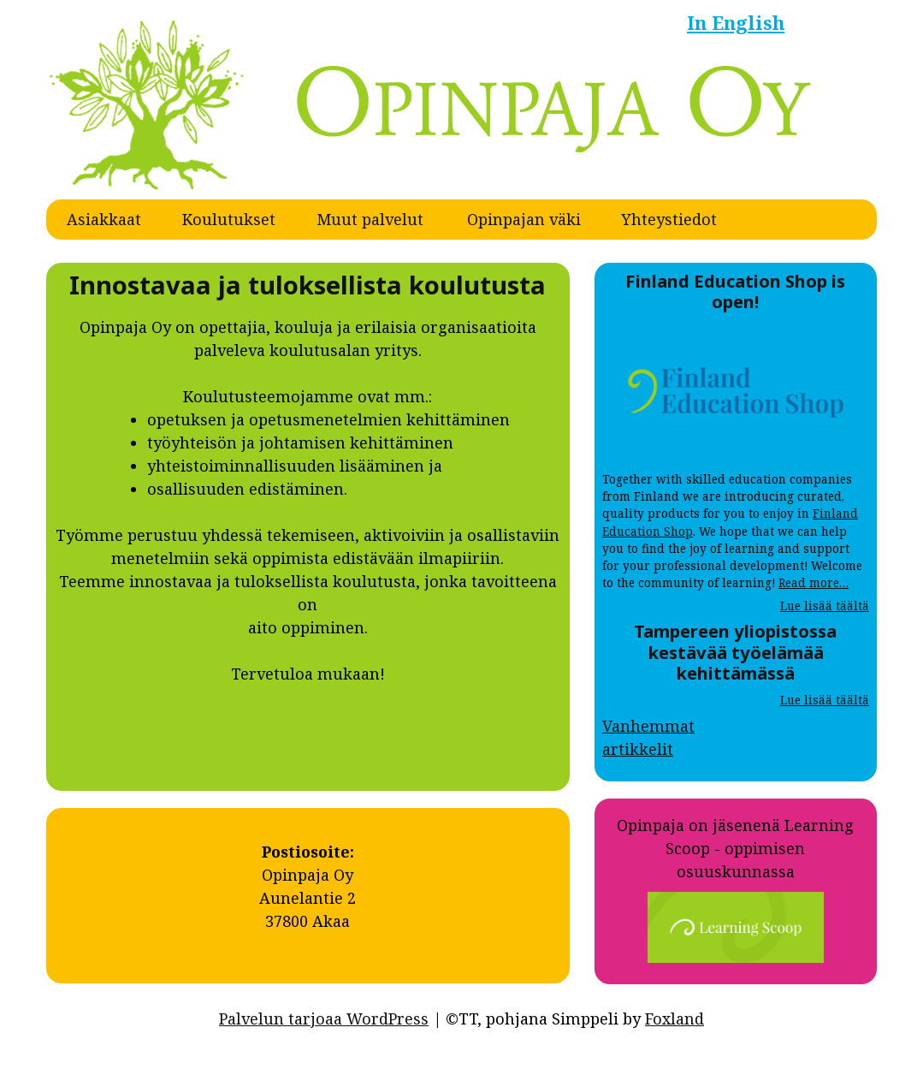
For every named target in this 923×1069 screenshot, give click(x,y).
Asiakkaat (104, 219)
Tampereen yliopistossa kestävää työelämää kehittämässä (735, 652)
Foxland (674, 1018)
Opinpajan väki (524, 219)
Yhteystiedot (669, 219)
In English (735, 22)
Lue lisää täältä (824, 606)
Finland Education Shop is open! (735, 291)
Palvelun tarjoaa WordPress (324, 1018)
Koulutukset (228, 219)
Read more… (813, 583)
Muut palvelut (370, 219)
